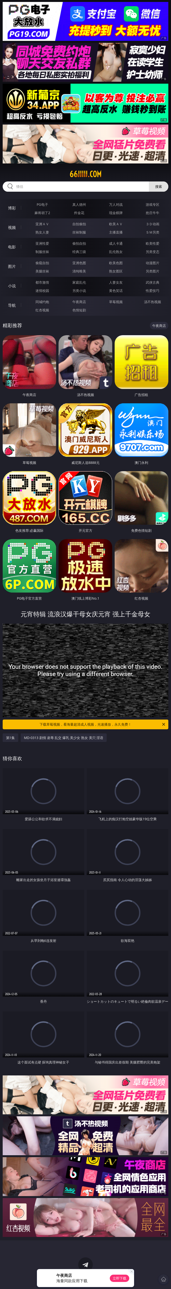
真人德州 (79, 204)
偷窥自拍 (42, 263)
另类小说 (79, 290)
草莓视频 (116, 301)
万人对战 (116, 204)
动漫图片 (152, 263)
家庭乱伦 (79, 282)
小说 (12, 285)
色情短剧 (79, 310)
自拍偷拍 (79, 224)
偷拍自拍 (79, 243)
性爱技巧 (152, 290)
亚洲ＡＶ (42, 224)
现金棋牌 (116, 212)
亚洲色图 (79, 263)
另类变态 (152, 251)
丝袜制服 (79, 232)
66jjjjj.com (85, 174)
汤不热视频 (152, 301)
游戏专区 (152, 204)
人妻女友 (116, 282)
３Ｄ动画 (152, 224)
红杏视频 (42, 310)
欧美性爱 (152, 243)
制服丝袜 (42, 251)
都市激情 (42, 282)
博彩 (12, 208)
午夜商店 (79, 301)
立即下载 (119, 1278)
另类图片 (152, 271)
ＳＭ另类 (152, 232)
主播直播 (116, 232)
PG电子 (42, 204)
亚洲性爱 (42, 243)
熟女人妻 (42, 232)
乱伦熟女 (116, 251)
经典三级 (79, 251)
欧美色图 (116, 263)
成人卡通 (116, 243)
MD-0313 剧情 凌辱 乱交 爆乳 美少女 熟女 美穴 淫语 (63, 737)
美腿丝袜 (42, 271)
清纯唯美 (79, 271)
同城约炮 (42, 301)
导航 (12, 305)
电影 (12, 247)
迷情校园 (42, 290)
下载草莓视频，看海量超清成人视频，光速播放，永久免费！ (103, 724)
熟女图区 (116, 271)
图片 (12, 266)
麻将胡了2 (42, 212)
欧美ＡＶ (116, 224)
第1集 (10, 737)
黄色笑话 (116, 290)
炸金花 (79, 212)
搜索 (158, 186)
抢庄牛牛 (152, 212)
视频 (12, 227)
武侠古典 (152, 282)
